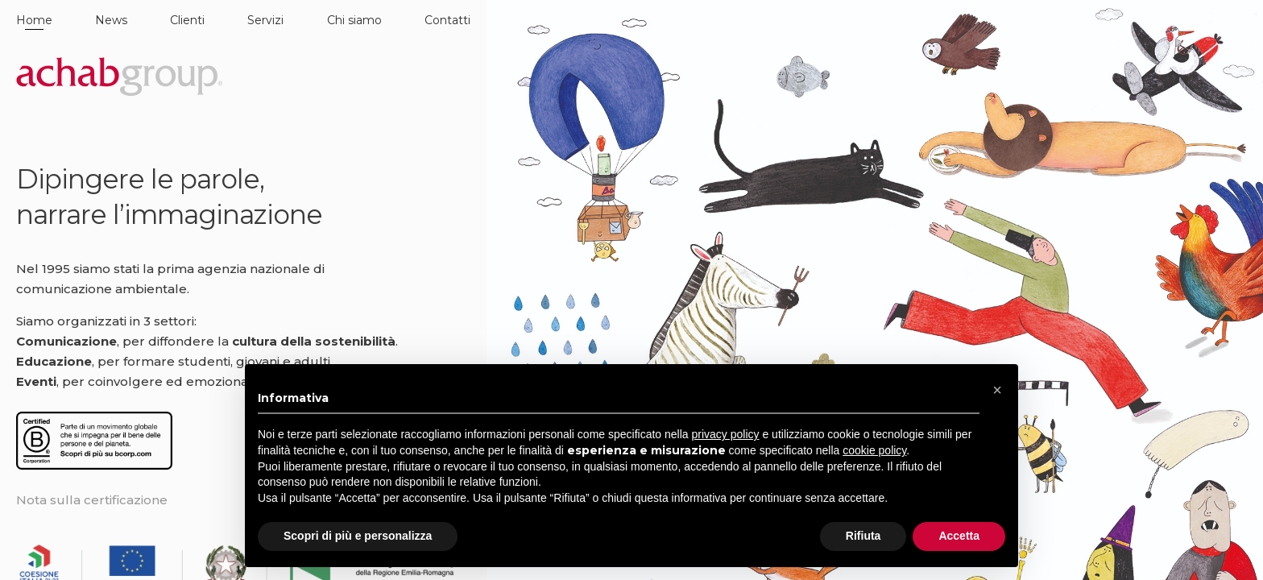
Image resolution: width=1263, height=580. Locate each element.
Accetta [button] (958, 535)
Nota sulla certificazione (92, 500)
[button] (997, 390)
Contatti (447, 20)
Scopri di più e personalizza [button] (358, 535)
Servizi (265, 20)
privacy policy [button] (726, 434)
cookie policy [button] (874, 450)
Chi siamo (354, 20)
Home (34, 20)
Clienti (187, 20)
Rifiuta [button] (863, 535)
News (111, 20)
